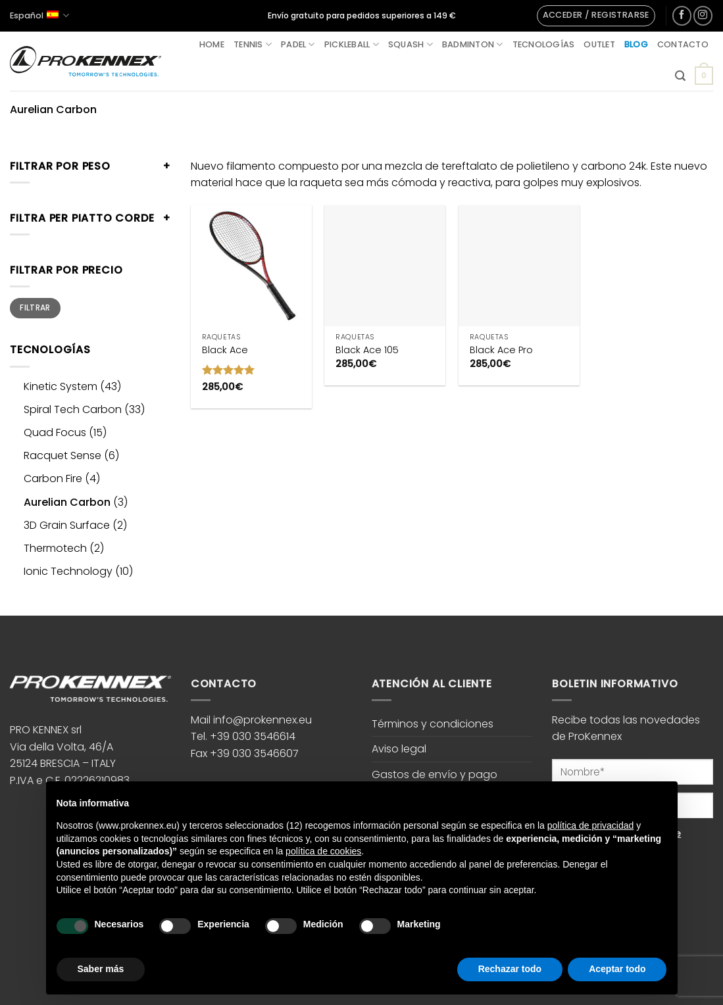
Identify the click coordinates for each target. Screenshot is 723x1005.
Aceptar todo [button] (617, 969)
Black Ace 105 (367, 350)
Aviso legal (399, 748)
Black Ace (225, 350)
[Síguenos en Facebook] (681, 15)
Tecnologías (543, 44)
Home (211, 44)
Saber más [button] (101, 969)
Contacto (683, 44)
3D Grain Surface (67, 525)
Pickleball (351, 44)
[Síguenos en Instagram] (702, 15)
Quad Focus (55, 432)
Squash (410, 44)
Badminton (472, 44)
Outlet (599, 44)
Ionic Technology (68, 571)
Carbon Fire (53, 478)
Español (39, 15)
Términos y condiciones (432, 723)
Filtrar (35, 308)
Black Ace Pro (501, 350)
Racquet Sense (62, 455)
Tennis (253, 44)
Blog (636, 44)
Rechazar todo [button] (509, 969)
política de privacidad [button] (590, 825)
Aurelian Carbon (67, 502)
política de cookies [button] (323, 851)
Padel (298, 44)
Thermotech (55, 548)
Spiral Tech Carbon (73, 409)
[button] (596, 15)
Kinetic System (60, 386)
